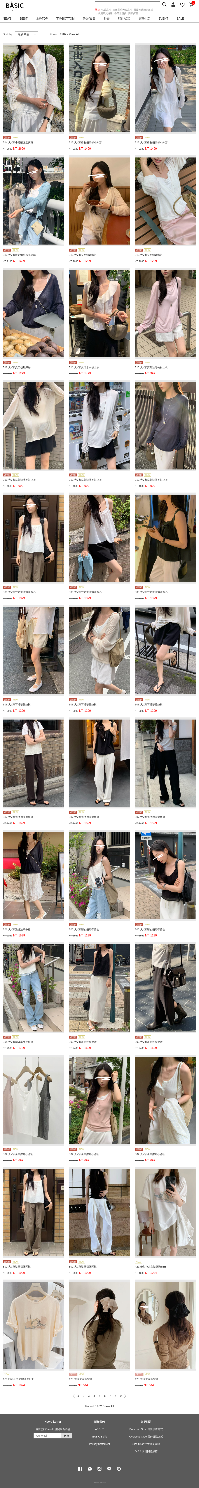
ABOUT (99, 1429)
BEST (24, 18)
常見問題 (146, 1421)
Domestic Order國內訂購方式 (146, 1429)
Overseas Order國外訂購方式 (146, 1436)
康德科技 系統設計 (99, 1483)
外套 (107, 18)
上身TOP (42, 18)
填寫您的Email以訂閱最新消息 (52, 1429)
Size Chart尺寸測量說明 (146, 1443)
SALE (180, 18)
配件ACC (124, 18)
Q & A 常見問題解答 (146, 1451)
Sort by (7, 34)
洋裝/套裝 (89, 18)
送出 (66, 1435)
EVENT (163, 18)
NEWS (7, 18)
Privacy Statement (99, 1443)
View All (74, 34)
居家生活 (144, 18)
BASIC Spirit (99, 1436)
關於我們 (99, 1421)
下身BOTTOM (65, 18)
